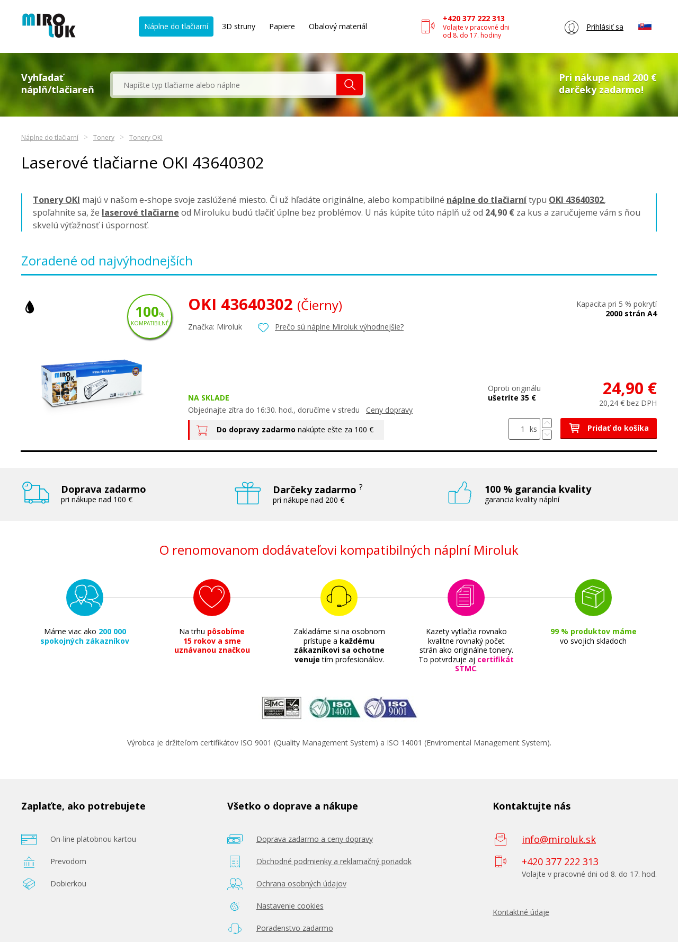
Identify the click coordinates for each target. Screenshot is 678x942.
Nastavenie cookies (290, 906)
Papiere (282, 26)
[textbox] (224, 84)
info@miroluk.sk (559, 839)
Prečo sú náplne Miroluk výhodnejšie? (339, 327)
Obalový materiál (338, 26)
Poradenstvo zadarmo (294, 928)
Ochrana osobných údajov (301, 883)
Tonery (103, 137)
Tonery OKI (146, 137)
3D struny (238, 26)
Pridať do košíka (608, 428)
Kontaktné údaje (521, 912)
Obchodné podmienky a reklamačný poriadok (334, 861)
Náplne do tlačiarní (176, 26)
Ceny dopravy (389, 410)
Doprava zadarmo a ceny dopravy (314, 839)
